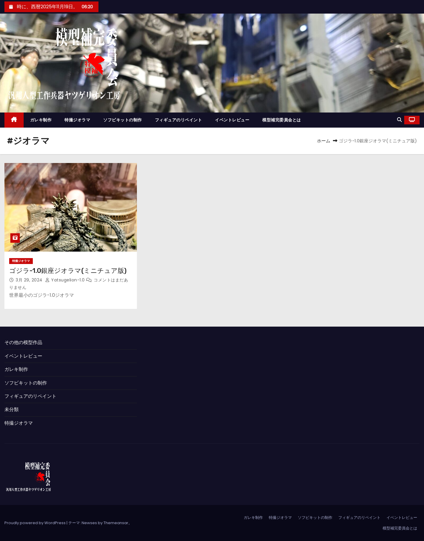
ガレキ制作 (41, 120)
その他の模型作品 (23, 342)
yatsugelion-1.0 (65, 280)
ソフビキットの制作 (122, 120)
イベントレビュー (232, 120)
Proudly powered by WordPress (35, 523)
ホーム (323, 141)
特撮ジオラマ (77, 120)
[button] (399, 119)
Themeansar (115, 523)
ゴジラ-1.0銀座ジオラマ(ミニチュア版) (68, 271)
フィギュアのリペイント (178, 120)
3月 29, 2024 (30, 280)
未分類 (11, 409)
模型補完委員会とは (281, 120)
